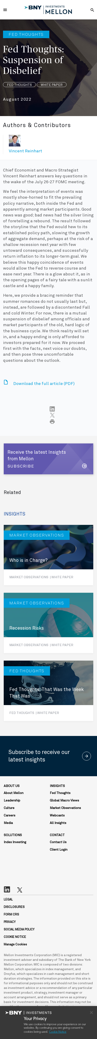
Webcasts (57, 815)
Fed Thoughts (60, 793)
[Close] (91, 1012)
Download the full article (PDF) (44, 384)
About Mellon (13, 793)
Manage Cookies (15, 944)
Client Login (58, 849)
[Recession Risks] (48, 623)
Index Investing (15, 842)
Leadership (12, 800)
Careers (9, 815)
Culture (9, 808)
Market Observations (65, 808)
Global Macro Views (64, 800)
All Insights (58, 823)
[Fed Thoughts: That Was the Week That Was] (48, 691)
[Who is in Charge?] (48, 555)
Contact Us (58, 842)
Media (8, 823)
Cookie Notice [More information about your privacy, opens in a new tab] (57, 1032)
